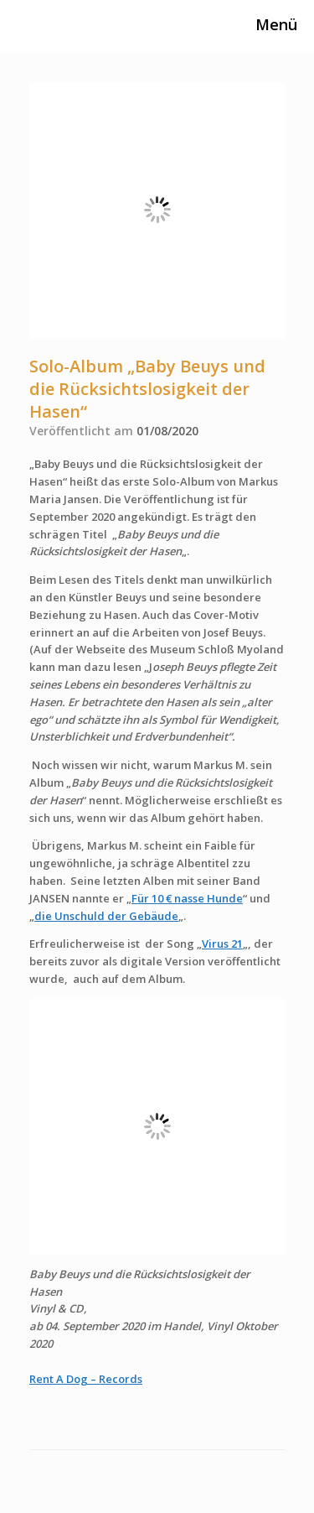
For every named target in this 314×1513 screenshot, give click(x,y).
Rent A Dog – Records (85, 1378)
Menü (263, 24)
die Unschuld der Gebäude (106, 915)
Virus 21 (222, 943)
